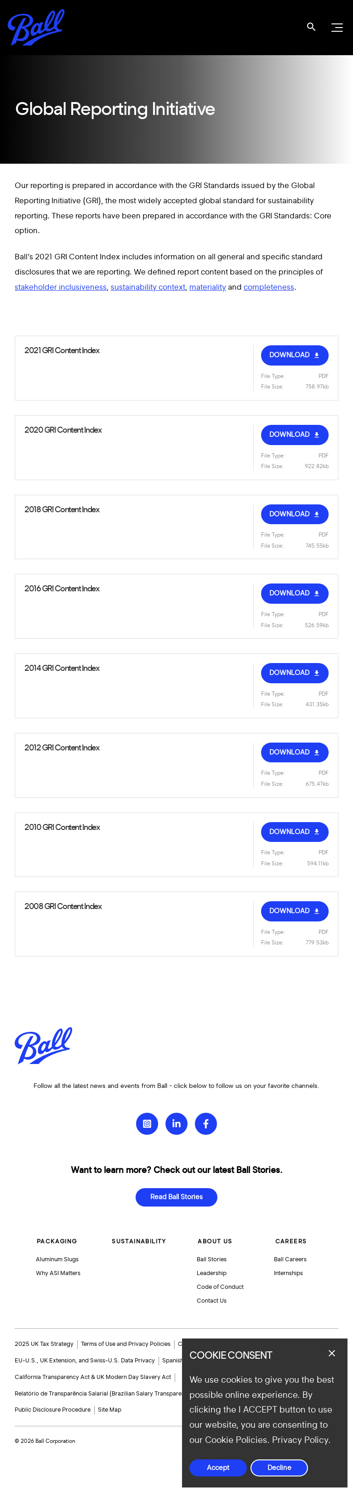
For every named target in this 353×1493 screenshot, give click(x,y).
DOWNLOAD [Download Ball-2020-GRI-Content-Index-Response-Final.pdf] (289, 434)
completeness (269, 287)
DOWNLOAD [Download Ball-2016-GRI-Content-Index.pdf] (289, 593)
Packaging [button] (57, 1237)
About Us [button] (214, 1237)
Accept (218, 1467)
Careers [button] (291, 1237)
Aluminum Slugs (58, 1255)
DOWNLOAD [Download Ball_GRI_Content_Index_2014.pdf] (289, 672)
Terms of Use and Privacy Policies (126, 1344)
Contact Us (212, 1300)
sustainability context (148, 287)
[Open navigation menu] (336, 27)
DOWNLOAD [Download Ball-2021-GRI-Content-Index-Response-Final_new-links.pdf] (289, 355)
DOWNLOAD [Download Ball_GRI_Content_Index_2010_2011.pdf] (289, 752)
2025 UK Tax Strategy (44, 1344)
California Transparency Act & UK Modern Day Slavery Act (93, 1377)
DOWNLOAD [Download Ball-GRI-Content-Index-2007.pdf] (289, 911)
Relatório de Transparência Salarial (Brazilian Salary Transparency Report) (114, 1393)
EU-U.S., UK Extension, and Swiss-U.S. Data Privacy (85, 1360)
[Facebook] (206, 1119)
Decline (279, 1467)
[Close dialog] (332, 1353)
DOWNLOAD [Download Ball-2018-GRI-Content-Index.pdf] (289, 514)
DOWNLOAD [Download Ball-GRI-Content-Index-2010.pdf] (289, 832)
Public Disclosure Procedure (53, 1410)
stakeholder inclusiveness (61, 287)
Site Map (109, 1410)
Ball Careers (291, 1255)
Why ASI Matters (59, 1270)
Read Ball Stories (176, 1192)
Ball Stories (212, 1255)
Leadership (212, 1270)
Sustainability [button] (139, 1237)
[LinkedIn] (176, 1119)
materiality (207, 287)
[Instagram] (147, 1119)
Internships (289, 1270)
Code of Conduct (220, 1285)
